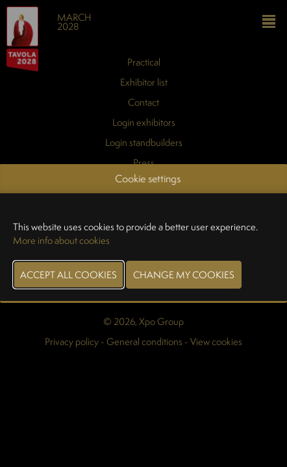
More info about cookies (61, 240)
